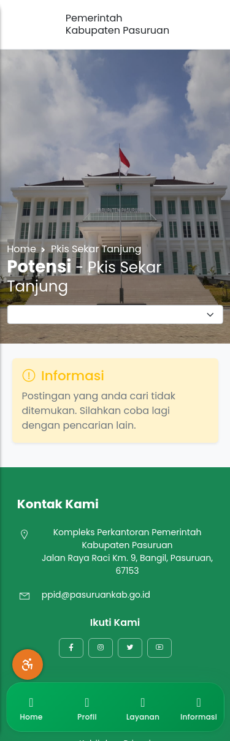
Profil (87, 706)
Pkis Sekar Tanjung (96, 249)
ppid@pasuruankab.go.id (96, 595)
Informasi (198, 706)
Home (21, 249)
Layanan (142, 706)
